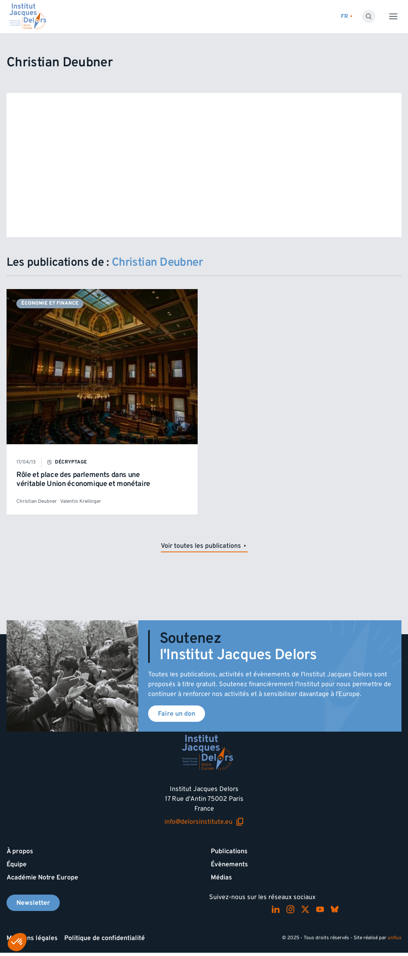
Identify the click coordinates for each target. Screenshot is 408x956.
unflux (394, 937)
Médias (221, 877)
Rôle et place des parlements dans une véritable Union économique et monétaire (83, 479)
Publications (229, 851)
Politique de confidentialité (104, 937)
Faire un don (176, 713)
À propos (20, 851)
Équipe (17, 864)
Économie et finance (50, 303)
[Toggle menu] (393, 16)
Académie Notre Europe (42, 877)
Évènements (229, 864)
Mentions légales (32, 937)
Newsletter (33, 902)
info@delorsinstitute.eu (204, 822)
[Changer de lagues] (347, 16)
